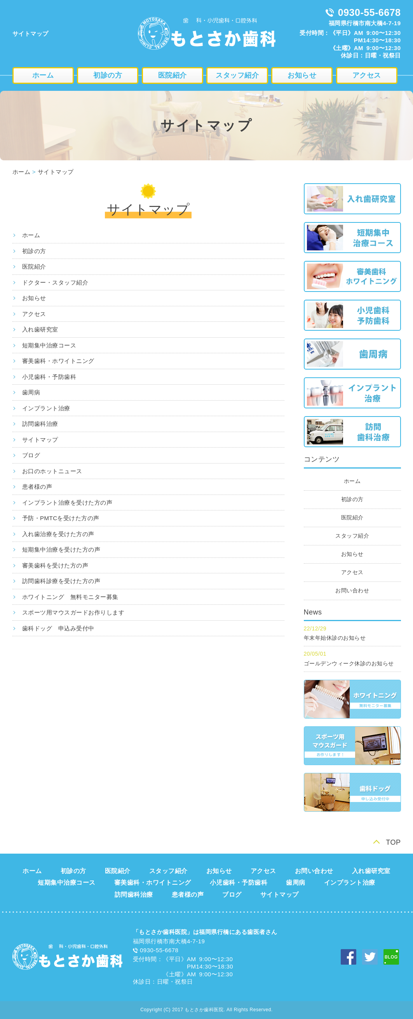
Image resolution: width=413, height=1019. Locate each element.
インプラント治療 (46, 408)
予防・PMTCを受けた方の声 (61, 518)
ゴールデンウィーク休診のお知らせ (349, 663)
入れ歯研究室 (40, 329)
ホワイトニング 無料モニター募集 (70, 597)
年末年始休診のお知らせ (335, 638)
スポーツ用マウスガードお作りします (73, 612)
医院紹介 (172, 75)
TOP (393, 842)
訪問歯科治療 (40, 423)
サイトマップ (56, 171)
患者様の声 (37, 486)
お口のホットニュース (52, 471)
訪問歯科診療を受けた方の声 (61, 581)
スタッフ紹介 (237, 75)
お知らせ (302, 75)
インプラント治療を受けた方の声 (67, 502)
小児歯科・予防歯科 (49, 376)
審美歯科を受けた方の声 (55, 565)
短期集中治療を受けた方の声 (61, 549)
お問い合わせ (352, 590)
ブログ (31, 455)
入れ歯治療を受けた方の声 (58, 534)
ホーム (43, 75)
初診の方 (107, 75)
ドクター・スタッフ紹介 (55, 282)
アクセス (366, 75)
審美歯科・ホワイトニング (58, 361)
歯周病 (31, 392)
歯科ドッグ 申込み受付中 (58, 628)
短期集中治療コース (49, 345)
